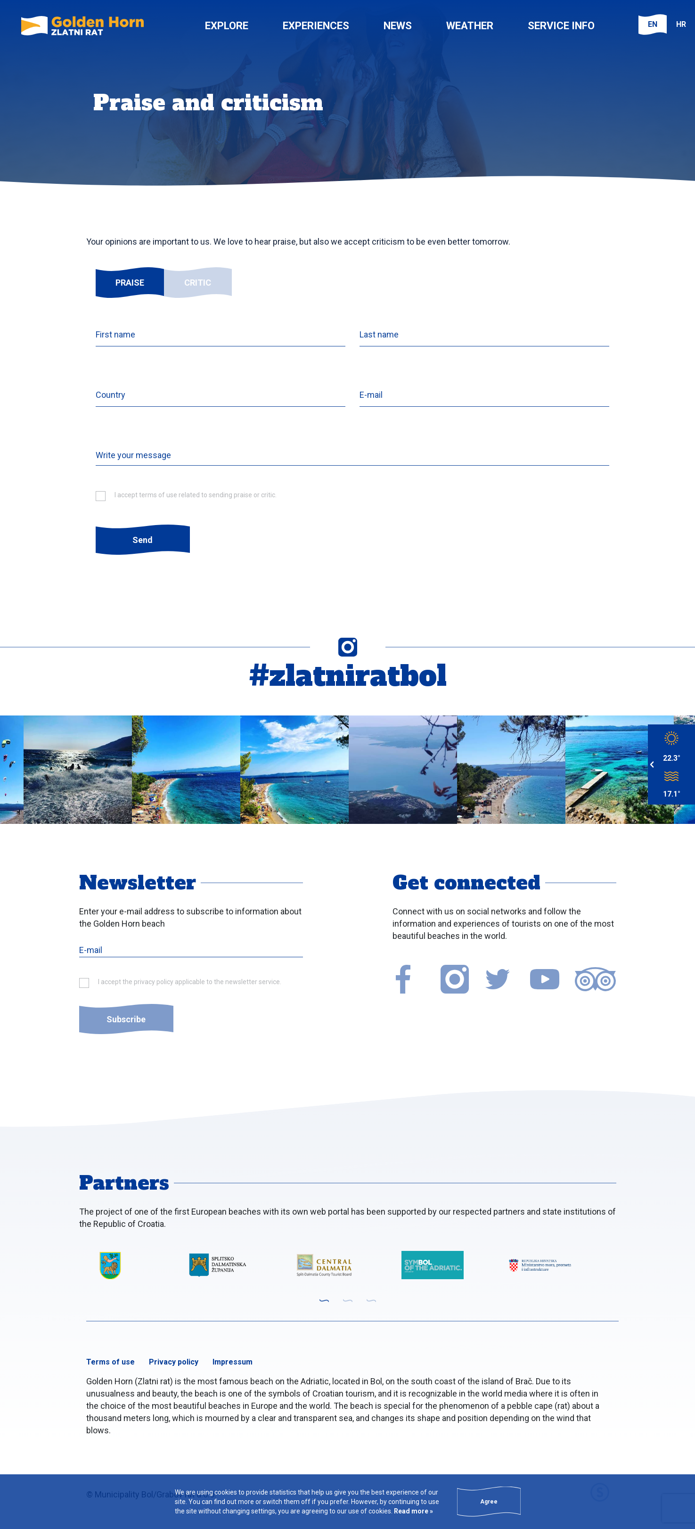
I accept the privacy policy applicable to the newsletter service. (189, 982)
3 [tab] (371, 1300)
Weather (469, 26)
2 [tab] (347, 1300)
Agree (489, 1501)
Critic (197, 283)
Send (142, 540)
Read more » (412, 1511)
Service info (561, 26)
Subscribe (126, 1019)
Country (110, 395)
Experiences (316, 26)
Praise (129, 283)
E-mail (371, 395)
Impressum (233, 1361)
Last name (379, 334)
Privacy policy (173, 1361)
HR (681, 24)
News (398, 26)
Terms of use (110, 1361)
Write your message (133, 455)
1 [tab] (324, 1300)
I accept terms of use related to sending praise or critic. (195, 495)
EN (652, 24)
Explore (226, 26)
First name (115, 334)
